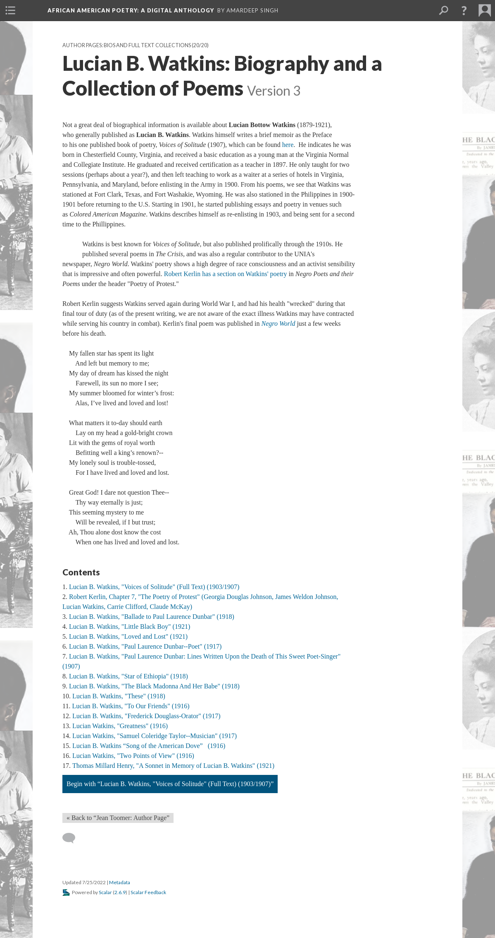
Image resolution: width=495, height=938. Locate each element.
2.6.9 (120, 892)
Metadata (119, 882)
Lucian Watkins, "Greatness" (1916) (120, 725)
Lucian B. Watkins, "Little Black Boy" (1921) (129, 626)
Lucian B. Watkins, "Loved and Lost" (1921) (128, 636)
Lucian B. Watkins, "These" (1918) (118, 696)
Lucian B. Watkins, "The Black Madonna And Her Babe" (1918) (154, 686)
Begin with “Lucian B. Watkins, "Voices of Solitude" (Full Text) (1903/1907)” (170, 783)
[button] (464, 10)
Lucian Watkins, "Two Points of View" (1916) (133, 755)
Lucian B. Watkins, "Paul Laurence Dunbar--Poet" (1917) (145, 646)
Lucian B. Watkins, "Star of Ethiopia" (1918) (128, 676)
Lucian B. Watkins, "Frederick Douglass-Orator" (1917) (146, 715)
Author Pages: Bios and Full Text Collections (126, 45)
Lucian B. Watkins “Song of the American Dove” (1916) (148, 745)
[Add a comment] (72, 838)
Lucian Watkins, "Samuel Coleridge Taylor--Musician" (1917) (154, 735)
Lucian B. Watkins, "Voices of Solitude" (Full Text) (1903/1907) (154, 586)
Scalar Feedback (148, 892)
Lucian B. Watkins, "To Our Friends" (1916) (130, 706)
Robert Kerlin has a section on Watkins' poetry (226, 273)
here (288, 144)
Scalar (105, 892)
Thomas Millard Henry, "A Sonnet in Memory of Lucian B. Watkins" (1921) (173, 765)
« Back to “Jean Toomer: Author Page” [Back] (118, 817)
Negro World (278, 323)
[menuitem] (10, 10)
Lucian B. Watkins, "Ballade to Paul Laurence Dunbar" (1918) (151, 616)
